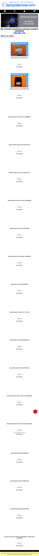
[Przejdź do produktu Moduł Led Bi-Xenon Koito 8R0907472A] (19, 80)
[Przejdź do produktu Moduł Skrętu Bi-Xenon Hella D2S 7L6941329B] (19, 249)
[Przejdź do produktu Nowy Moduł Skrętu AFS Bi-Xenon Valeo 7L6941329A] (19, 416)
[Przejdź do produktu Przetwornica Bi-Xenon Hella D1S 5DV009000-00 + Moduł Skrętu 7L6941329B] (19, 529)
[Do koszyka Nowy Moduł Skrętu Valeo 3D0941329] (19, 462)
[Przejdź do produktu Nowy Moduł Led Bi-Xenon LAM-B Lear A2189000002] (19, 388)
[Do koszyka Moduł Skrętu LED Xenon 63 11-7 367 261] (19, 321)
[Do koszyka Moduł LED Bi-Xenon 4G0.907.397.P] (19, 66)
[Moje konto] (24, 11)
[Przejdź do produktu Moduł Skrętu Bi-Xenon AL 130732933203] (19, 221)
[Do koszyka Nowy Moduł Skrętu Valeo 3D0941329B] (19, 517)
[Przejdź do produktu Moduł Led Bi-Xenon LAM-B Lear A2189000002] (19, 109)
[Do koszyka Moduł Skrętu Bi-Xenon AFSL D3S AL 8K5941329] (19, 209)
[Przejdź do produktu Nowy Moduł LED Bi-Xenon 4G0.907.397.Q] (19, 361)
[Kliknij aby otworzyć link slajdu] (19, 20)
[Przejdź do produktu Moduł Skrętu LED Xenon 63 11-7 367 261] (19, 305)
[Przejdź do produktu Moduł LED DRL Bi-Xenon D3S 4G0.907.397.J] (19, 165)
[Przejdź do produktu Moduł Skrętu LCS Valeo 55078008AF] (19, 277)
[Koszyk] (34, 11)
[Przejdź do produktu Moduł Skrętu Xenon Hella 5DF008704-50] (19, 333)
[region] (19, 20)
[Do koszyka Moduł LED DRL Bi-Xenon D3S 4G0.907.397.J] (19, 181)
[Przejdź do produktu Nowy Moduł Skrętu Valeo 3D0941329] (19, 446)
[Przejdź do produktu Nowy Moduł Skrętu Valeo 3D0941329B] (19, 501)
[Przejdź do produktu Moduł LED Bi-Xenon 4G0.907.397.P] (19, 49)
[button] (5, 11)
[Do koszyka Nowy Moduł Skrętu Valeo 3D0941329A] (19, 490)
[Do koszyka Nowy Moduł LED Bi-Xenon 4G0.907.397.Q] (19, 377)
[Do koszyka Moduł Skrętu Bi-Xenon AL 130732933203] (19, 237)
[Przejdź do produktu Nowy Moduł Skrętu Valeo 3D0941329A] (19, 474)
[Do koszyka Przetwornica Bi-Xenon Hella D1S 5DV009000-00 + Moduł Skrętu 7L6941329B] (19, 545)
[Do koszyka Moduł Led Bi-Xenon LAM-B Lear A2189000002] (19, 125)
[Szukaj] (15, 11)
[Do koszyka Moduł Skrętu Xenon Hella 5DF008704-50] (19, 349)
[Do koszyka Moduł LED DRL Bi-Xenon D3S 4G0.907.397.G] (19, 153)
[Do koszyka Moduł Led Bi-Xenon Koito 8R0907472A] (19, 98)
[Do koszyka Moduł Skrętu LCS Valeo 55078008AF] (19, 293)
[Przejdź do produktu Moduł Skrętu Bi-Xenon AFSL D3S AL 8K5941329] (19, 193)
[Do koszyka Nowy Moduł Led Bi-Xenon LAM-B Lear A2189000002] (19, 404)
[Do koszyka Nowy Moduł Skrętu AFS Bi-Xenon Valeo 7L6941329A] (19, 434)
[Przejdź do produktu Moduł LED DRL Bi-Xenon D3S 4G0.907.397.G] (19, 137)
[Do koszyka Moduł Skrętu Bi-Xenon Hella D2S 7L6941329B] (19, 265)
